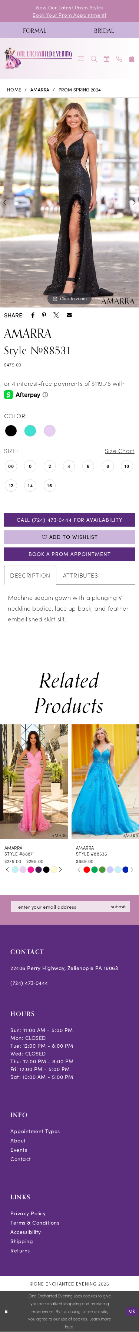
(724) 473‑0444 (29, 982)
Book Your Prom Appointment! (69, 14)
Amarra (40, 90)
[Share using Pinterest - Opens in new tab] (44, 315)
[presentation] (34, 781)
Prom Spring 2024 (80, 90)
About (18, 1140)
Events (18, 1149)
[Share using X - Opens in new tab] (56, 315)
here (69, 1327)
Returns (20, 1250)
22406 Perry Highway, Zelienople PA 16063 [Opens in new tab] (64, 967)
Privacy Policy (28, 1213)
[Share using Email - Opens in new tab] (69, 315)
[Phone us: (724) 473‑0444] (119, 59)
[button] (81, 59)
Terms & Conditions (34, 1222)
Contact (20, 1159)
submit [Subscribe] (118, 906)
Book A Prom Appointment (70, 553)
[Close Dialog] (6, 1311)
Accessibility (25, 1231)
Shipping (21, 1241)
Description (30, 575)
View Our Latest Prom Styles (70, 7)
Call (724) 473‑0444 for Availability (70, 519)
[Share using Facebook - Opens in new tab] (32, 315)
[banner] (38, 58)
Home (14, 90)
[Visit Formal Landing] (35, 30)
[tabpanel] (69, 202)
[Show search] (94, 59)
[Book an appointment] (106, 59)
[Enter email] (70, 906)
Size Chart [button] (120, 450)
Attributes (80, 575)
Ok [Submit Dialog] (132, 1311)
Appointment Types (35, 1131)
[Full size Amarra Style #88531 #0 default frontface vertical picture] (69, 202)
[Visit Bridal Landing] (104, 30)
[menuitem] (35, 30)
